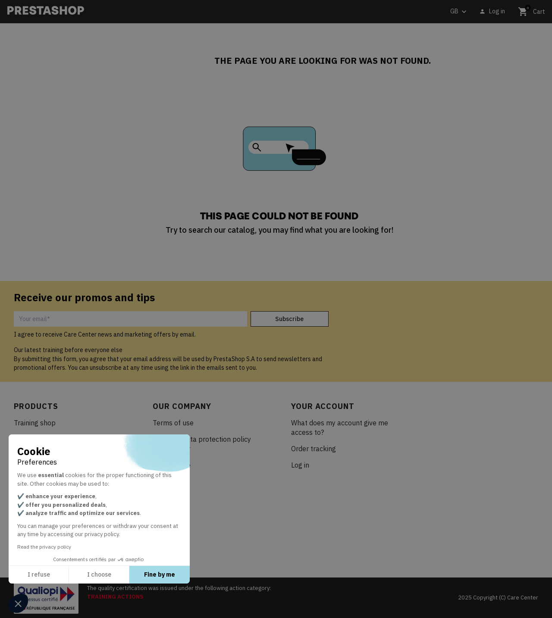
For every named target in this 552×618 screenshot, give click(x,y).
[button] (18, 603)
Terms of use (173, 422)
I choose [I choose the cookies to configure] (99, 574)
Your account (322, 406)
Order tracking (313, 448)
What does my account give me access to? (339, 427)
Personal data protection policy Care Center (202, 444)
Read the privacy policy (44, 546)
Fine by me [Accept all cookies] (159, 574)
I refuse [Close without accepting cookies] (39, 574)
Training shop (35, 422)
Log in (300, 465)
